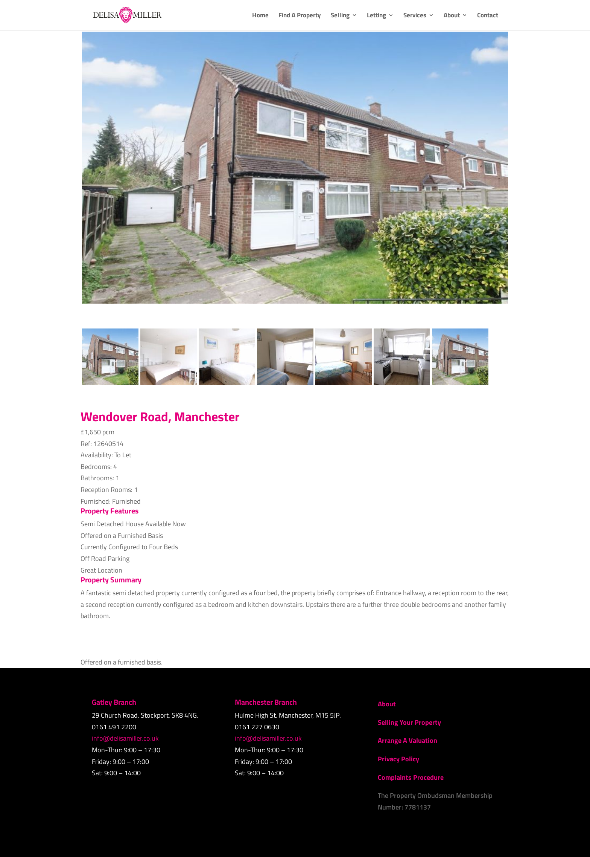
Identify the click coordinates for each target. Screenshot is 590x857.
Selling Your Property (409, 722)
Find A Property (299, 16)
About (452, 16)
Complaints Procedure (411, 777)
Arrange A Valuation (407, 740)
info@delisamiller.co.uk (125, 738)
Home (260, 16)
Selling (340, 16)
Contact (487, 16)
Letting (376, 16)
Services (414, 16)
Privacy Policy (398, 759)
